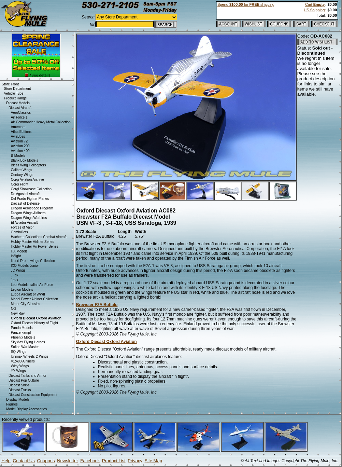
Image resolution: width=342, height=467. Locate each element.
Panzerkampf (21, 332)
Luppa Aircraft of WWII (28, 294)
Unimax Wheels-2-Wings (29, 356)
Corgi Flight (19, 184)
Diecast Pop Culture (24, 380)
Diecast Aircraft (20, 108)
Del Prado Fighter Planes (30, 199)
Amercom (18, 127)
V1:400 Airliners (23, 361)
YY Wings (18, 371)
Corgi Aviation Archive (27, 179)
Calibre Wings (21, 170)
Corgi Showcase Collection (31, 189)
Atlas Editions (21, 132)
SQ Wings (18, 352)
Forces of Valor (22, 227)
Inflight (16, 256)
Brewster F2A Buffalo (97, 304)
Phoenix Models (23, 337)
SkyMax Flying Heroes (28, 342)
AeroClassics (21, 112)
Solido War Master (25, 347)
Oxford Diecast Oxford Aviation (106, 341)
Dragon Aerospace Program (32, 208)
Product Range (15, 98)
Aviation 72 (19, 141)
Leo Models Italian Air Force (32, 285)
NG (13, 309)
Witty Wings (20, 366)
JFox (14, 275)
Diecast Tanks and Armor (27, 375)
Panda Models (22, 328)
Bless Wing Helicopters (28, 165)
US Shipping (314, 10)
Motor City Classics (25, 304)
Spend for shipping (245, 4)
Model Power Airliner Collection (34, 299)
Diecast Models (17, 103)
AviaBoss (18, 136)
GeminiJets (19, 232)
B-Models (18, 155)
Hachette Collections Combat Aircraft (39, 237)
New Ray (18, 313)
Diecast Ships (19, 385)
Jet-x (14, 280)
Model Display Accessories (26, 409)
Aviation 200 (20, 146)
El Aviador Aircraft (24, 222)
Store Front (10, 84)
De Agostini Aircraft (25, 194)
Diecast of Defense (25, 203)
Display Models (17, 399)
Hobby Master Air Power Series (34, 246)
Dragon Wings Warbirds (29, 218)
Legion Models (22, 289)
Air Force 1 (19, 117)
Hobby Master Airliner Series (32, 242)
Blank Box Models (24, 160)
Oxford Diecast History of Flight (34, 323)
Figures (11, 404)
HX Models (19, 251)
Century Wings (22, 175)
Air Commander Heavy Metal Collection (41, 122)
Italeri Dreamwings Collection (33, 261)
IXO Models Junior (25, 265)
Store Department (17, 89)
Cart (315, 4)
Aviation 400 (20, 151)
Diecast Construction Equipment (33, 395)
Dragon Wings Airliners (28, 213)
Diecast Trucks (20, 390)
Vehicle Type (14, 93)
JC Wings (18, 270)
